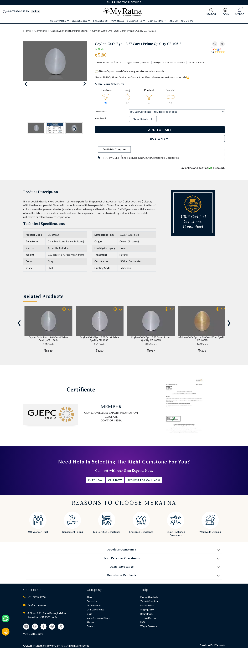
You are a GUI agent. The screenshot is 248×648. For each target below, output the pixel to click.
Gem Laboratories (95, 609)
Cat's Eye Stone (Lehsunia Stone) (69, 30)
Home (27, 30)
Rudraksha (136, 20)
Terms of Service (148, 618)
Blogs (89, 614)
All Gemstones (94, 605)
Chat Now (95, 480)
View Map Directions (33, 633)
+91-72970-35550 (16, 11)
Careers (91, 626)
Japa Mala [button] (117, 20)
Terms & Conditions (149, 601)
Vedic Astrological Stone (98, 618)
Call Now (115, 480)
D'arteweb (219, 645)
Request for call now (143, 480)
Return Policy (146, 614)
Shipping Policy (147, 609)
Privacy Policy (147, 605)
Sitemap (90, 622)
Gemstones (59, 20)
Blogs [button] (173, 20)
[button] (222, 44)
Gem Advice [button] (157, 20)
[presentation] (19, 322)
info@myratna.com (37, 605)
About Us (91, 597)
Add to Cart (160, 130)
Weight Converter (149, 626)
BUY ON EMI (160, 138)
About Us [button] (187, 20)
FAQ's (143, 622)
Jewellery (81, 20)
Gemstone (40, 30)
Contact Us (92, 601)
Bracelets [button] (100, 20)
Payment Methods (149, 597)
